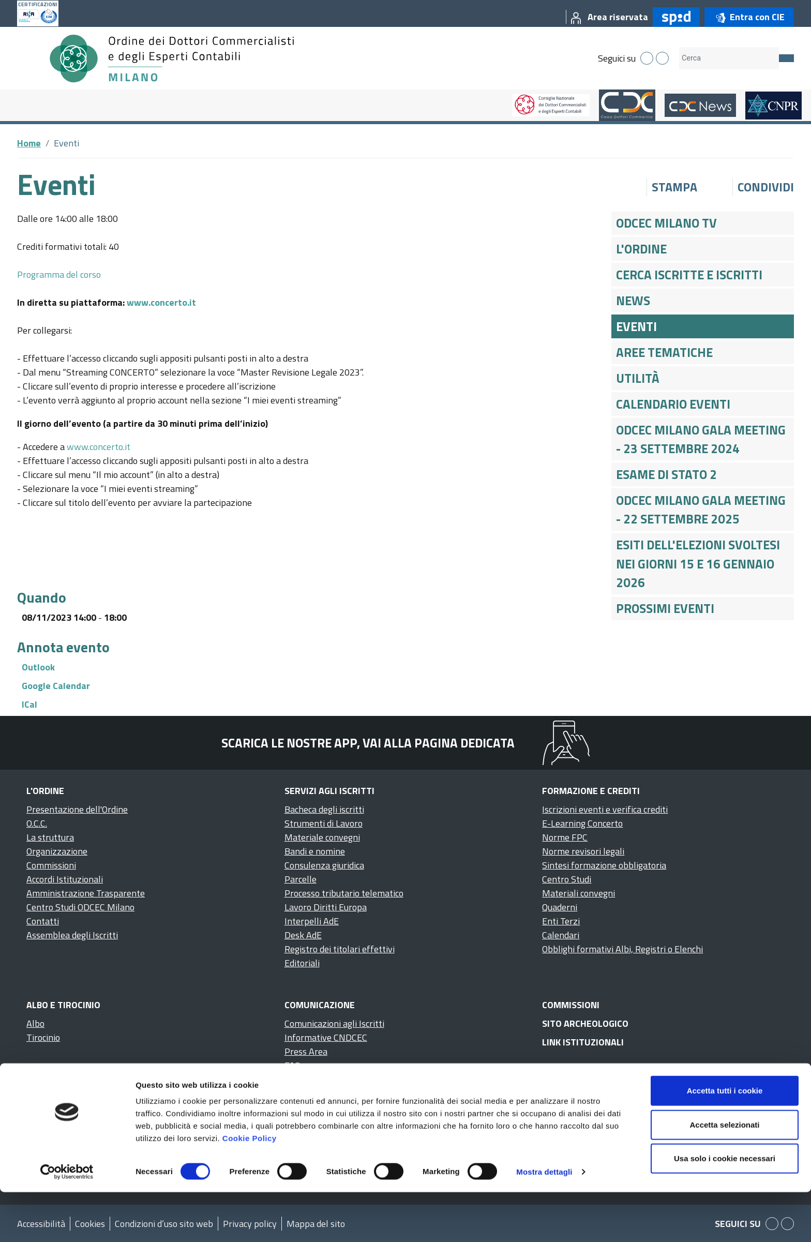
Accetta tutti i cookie (725, 1140)
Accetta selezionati (724, 1174)
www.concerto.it (161, 302)
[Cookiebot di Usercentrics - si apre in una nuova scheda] (67, 1222)
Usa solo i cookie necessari (724, 1208)
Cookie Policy (249, 1188)
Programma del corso (59, 274)
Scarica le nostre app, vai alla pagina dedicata (368, 743)
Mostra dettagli (544, 1221)
